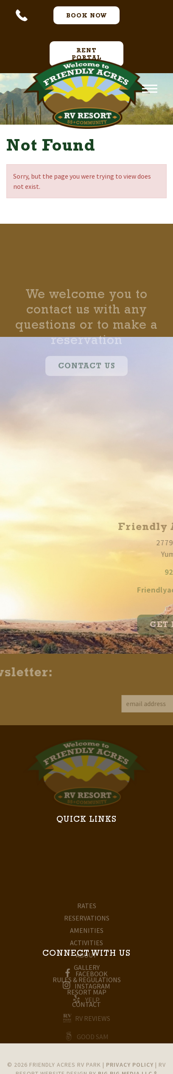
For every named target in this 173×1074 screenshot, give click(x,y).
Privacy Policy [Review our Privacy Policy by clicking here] (129, 1068)
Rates (86, 933)
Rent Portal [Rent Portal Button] (87, 54)
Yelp (86, 1001)
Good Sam (87, 1038)
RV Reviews (86, 1020)
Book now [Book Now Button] (86, 16)
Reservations (86, 945)
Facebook (86, 976)
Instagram (86, 988)
